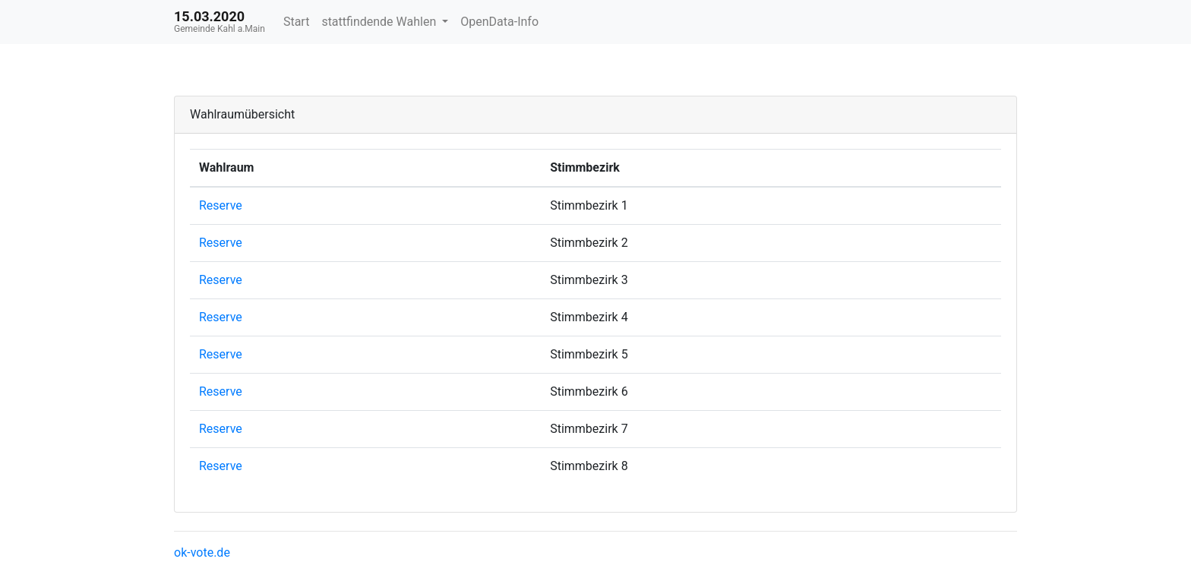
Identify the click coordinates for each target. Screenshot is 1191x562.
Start (296, 21)
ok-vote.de (202, 552)
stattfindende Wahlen (380, 21)
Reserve (220, 205)
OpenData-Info (499, 21)
